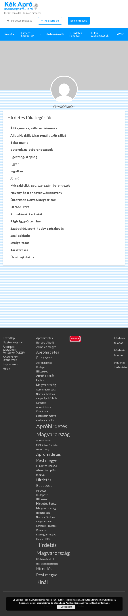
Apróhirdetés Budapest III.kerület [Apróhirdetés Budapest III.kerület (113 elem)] (44, 367)
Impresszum (10, 364)
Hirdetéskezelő (55, 34)
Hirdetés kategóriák (27, 34)
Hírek (6, 368)
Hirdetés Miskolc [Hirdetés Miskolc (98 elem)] (45, 559)
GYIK (120, 34)
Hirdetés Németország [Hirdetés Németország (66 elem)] (47, 564)
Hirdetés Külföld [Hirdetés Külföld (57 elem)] (43, 539)
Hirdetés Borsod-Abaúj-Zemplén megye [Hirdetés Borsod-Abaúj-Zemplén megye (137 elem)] (47, 470)
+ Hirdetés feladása (75, 34)
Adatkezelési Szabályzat (11, 358)
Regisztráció (50, 20)
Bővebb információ (100, 603)
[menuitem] (19, 21)
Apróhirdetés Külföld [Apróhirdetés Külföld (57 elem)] (45, 420)
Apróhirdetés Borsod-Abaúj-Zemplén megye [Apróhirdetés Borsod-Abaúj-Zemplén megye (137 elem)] (46, 342)
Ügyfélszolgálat (13, 342)
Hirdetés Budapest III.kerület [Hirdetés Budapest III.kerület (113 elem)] (42, 495)
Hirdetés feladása (19, 20)
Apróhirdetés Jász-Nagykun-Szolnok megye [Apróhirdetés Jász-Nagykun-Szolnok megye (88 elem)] (46, 394)
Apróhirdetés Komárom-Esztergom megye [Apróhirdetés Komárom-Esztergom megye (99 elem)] (46, 411)
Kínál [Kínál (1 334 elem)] (42, 582)
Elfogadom (66, 607)
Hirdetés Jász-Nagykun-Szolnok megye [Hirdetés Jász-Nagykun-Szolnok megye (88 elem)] (45, 517)
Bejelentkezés (78, 20)
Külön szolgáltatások (99, 34)
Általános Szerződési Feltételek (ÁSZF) (14, 349)
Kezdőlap (9, 34)
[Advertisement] (64, 300)
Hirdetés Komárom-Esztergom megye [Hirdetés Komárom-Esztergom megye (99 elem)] (46, 530)
